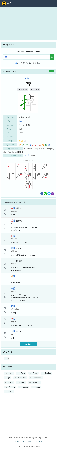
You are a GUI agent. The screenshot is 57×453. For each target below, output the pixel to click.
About (17, 441)
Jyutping (10, 129)
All (18, 63)
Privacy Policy (26, 441)
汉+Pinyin (27, 63)
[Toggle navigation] (52, 3)
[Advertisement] (28, 23)
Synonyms (10, 145)
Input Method (13, 149)
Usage (10, 141)
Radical (10, 137)
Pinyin (10, 121)
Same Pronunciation (13, 155)
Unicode (10, 133)
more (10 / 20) (28, 344)
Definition (10, 117)
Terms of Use (37, 441)
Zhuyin (10, 125)
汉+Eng (37, 63)
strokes (22, 89)
